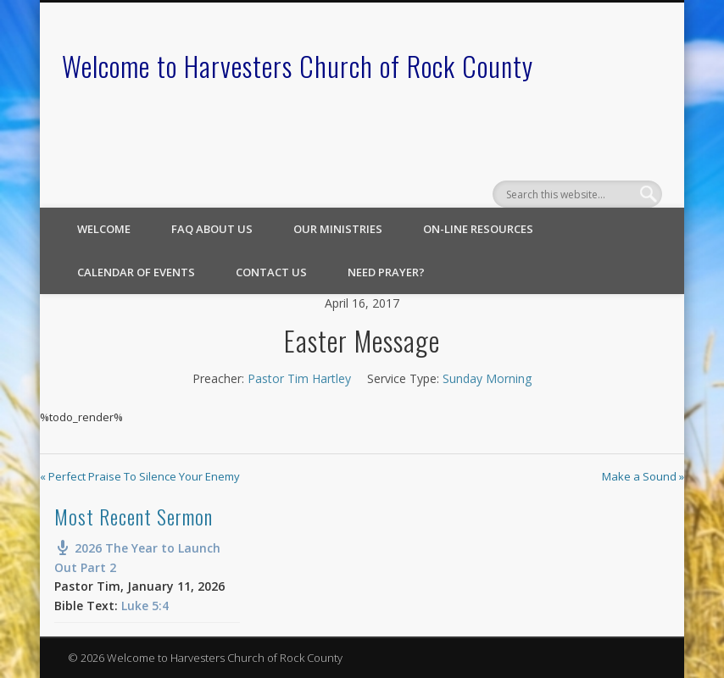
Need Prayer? (386, 272)
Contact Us (271, 272)
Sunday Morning (487, 378)
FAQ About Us (212, 228)
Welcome (104, 228)
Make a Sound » (643, 476)
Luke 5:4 (145, 605)
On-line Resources (478, 228)
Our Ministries (337, 228)
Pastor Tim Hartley (299, 378)
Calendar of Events (136, 272)
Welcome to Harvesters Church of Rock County (297, 66)
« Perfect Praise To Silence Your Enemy (140, 476)
